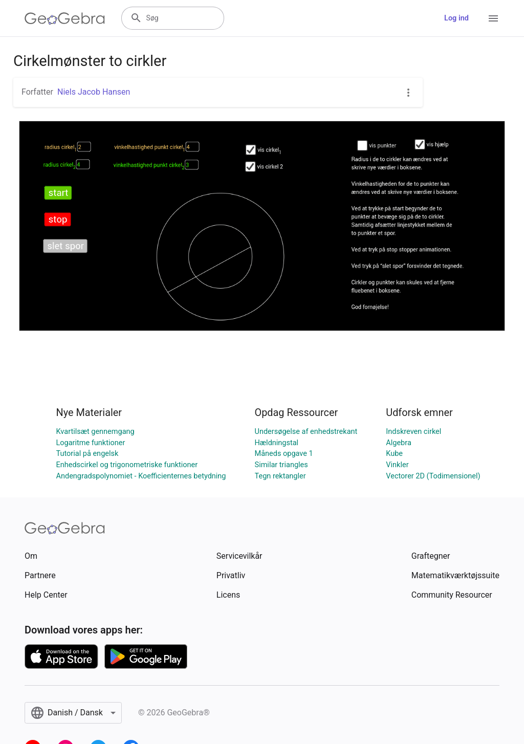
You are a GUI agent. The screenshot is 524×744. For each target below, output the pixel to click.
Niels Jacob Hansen (93, 92)
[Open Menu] (493, 18)
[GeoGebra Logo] (65, 18)
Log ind (456, 18)
